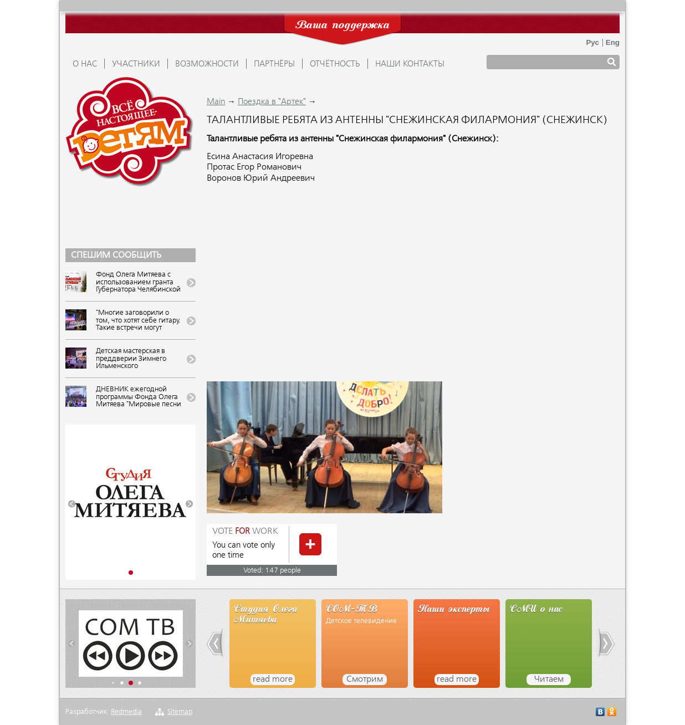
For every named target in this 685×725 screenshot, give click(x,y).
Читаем (549, 679)
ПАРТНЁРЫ (274, 64)
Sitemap (179, 712)
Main (216, 102)
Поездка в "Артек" (272, 102)
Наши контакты (409, 64)
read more (273, 679)
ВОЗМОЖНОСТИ (207, 64)
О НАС (85, 64)
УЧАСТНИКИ (136, 64)
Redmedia (126, 712)
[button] (71, 504)
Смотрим (364, 679)
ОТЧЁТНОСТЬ (335, 64)
